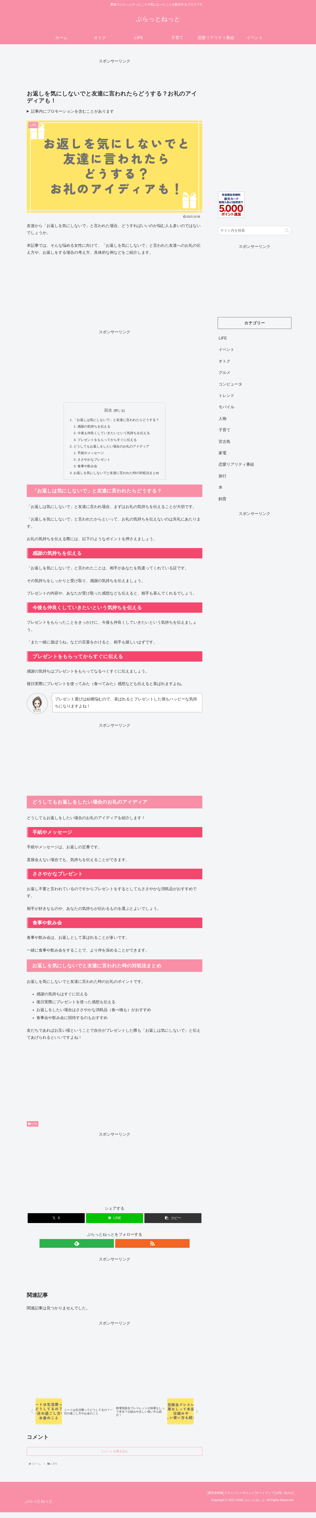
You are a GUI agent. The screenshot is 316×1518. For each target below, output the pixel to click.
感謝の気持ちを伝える (92, 427)
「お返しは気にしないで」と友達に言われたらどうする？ (116, 420)
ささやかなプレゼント (92, 463)
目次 (108, 410)
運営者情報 (202, 1498)
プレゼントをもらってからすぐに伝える (106, 441)
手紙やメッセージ (89, 456)
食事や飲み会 (85, 470)
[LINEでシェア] (114, 1222)
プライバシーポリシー (230, 1498)
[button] (172, 1222)
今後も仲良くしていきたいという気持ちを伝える (113, 434)
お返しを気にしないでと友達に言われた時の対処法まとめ (116, 477)
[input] (254, 230)
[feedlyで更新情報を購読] (109, 1248)
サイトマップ (259, 1498)
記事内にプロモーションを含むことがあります (72, 111)
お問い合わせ (282, 1498)
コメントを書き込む (114, 1457)
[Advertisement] (114, 75)
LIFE (32, 1128)
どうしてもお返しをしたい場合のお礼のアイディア (111, 448)
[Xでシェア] (56, 1222)
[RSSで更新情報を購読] (119, 1248)
